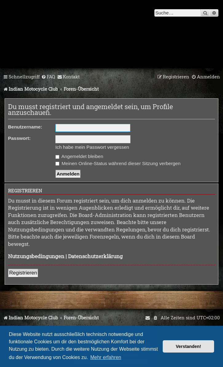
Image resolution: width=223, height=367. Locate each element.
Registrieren (23, 273)
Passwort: (19, 138)
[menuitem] (48, 77)
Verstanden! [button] (188, 346)
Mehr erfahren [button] (105, 357)
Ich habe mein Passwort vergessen (92, 147)
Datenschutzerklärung (95, 256)
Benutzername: (25, 126)
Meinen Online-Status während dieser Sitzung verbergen (118, 163)
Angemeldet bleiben (79, 156)
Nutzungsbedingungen (36, 256)
